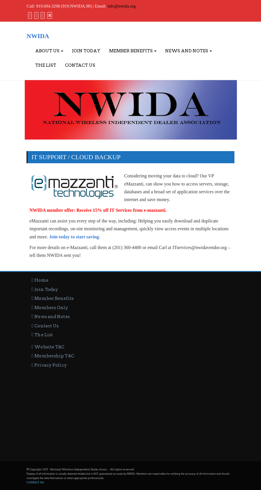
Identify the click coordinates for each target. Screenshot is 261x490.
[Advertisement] (130, 412)
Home (41, 280)
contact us (35, 482)
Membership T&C (54, 356)
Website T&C (49, 347)
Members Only (51, 307)
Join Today (86, 50)
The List (45, 65)
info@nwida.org (121, 6)
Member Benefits (132, 50)
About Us (49, 50)
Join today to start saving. (74, 236)
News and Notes (188, 50)
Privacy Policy (50, 365)
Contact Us (80, 65)
